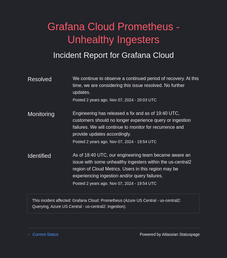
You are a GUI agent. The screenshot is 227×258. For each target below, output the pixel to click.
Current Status (42, 234)
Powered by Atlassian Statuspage (170, 234)
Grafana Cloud (148, 55)
